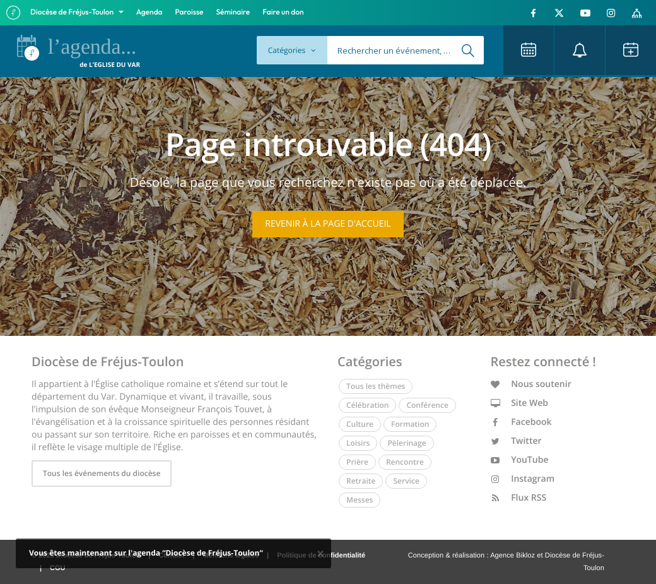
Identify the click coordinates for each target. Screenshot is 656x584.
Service (406, 480)
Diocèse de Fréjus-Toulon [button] (72, 12)
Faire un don (282, 12)
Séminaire (233, 12)
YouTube (520, 460)
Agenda (149, 12)
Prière (357, 461)
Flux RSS (519, 498)
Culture (359, 424)
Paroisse (189, 12)
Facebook (521, 422)
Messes (359, 499)
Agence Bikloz (512, 555)
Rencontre (405, 461)
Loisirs (358, 443)
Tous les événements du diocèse (101, 473)
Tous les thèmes (375, 386)
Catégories (292, 50)
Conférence (427, 405)
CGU (57, 568)
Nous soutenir (531, 384)
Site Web (520, 403)
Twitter (516, 441)
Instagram (523, 479)
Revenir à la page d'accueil (327, 224)
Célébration (367, 405)
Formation (410, 424)
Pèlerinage (406, 443)
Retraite (360, 480)
